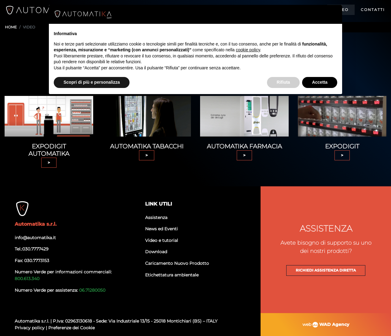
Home (11, 27)
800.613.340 (27, 278)
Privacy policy (30, 328)
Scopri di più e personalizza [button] (92, 82)
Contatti (373, 9)
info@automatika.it (35, 237)
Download (156, 251)
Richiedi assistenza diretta (326, 270)
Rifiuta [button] (283, 82)
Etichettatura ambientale (172, 275)
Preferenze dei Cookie (71, 328)
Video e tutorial (161, 240)
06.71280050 (92, 290)
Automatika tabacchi (147, 146)
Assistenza (156, 217)
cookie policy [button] (248, 49)
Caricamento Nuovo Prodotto (177, 263)
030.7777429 (35, 249)
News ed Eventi (161, 229)
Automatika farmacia (244, 146)
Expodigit (342, 146)
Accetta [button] (319, 82)
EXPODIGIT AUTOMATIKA (48, 150)
